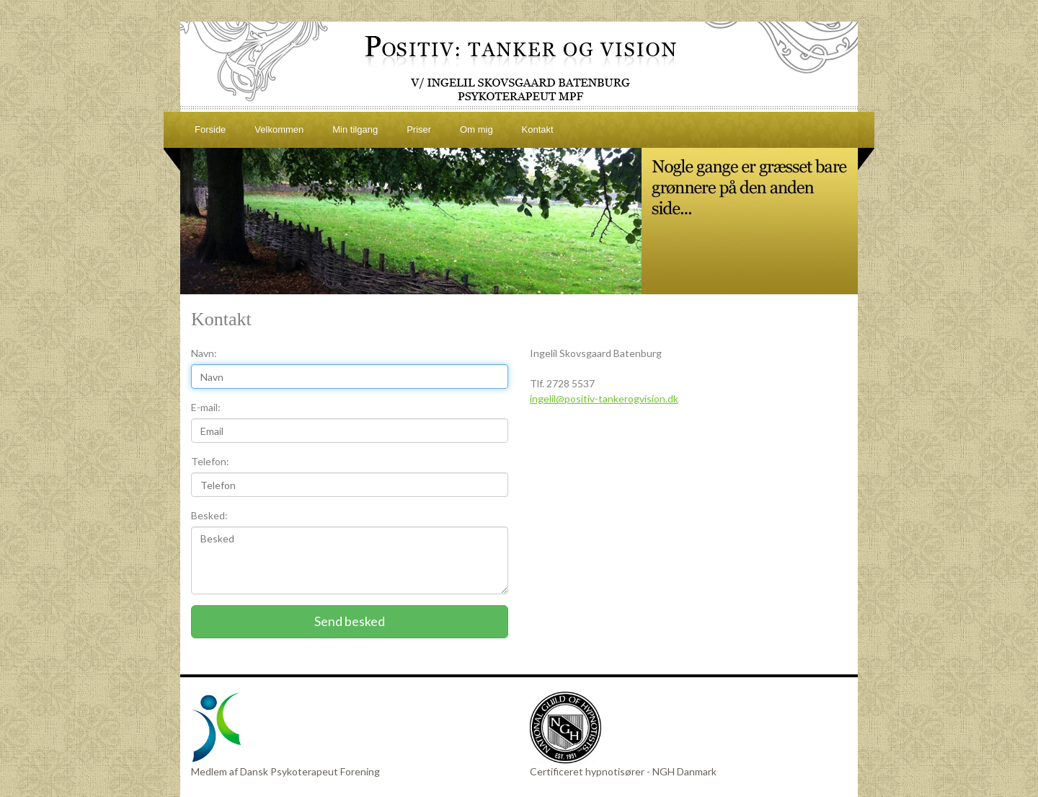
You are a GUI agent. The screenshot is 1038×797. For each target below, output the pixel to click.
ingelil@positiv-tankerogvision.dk (604, 398)
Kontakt (538, 129)
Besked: (209, 515)
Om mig (476, 129)
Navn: (204, 353)
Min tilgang (355, 129)
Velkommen (278, 129)
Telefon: (210, 461)
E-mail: (206, 407)
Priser (419, 129)
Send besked (349, 621)
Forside (210, 129)
